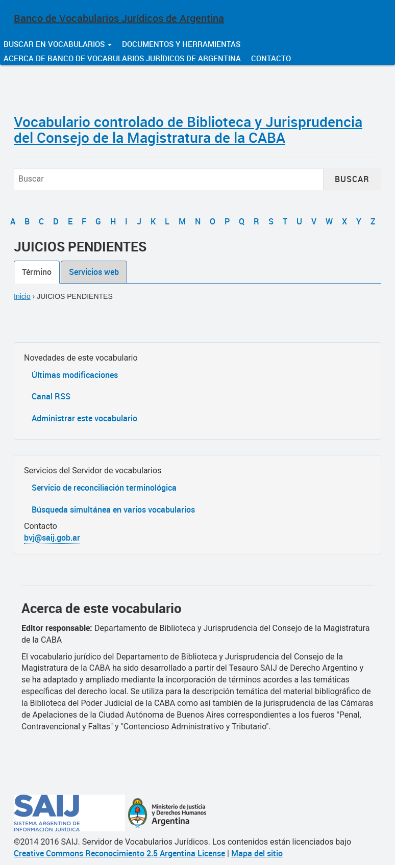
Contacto (271, 58)
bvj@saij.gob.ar (52, 537)
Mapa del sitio (257, 853)
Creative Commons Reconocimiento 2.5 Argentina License (119, 853)
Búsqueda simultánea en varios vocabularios (113, 509)
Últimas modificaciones (75, 374)
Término (37, 271)
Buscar (352, 179)
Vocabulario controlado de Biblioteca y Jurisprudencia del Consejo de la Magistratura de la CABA (188, 129)
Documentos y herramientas (181, 44)
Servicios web (94, 271)
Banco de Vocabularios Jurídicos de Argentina (119, 18)
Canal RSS (51, 396)
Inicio (22, 296)
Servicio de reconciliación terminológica (104, 487)
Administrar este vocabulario (84, 418)
